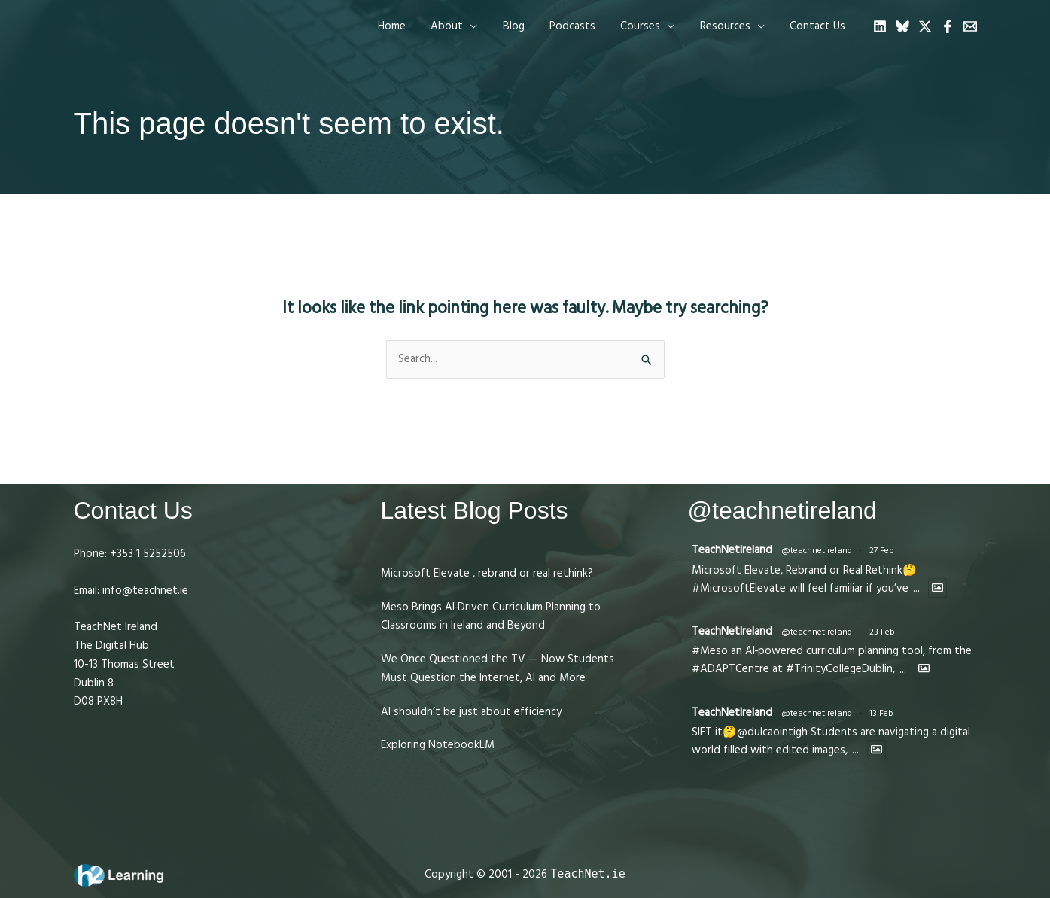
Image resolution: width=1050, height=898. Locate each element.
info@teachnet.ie (143, 590)
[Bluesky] (902, 26)
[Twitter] (925, 26)
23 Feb (882, 632)
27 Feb (881, 550)
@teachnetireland (816, 550)
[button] (468, 26)
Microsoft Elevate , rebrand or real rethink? (487, 573)
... (916, 588)
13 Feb (881, 713)
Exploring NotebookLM (438, 745)
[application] (484, 26)
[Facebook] (947, 26)
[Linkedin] (880, 26)
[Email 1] (970, 26)
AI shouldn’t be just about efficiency (471, 712)
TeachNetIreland (732, 550)
